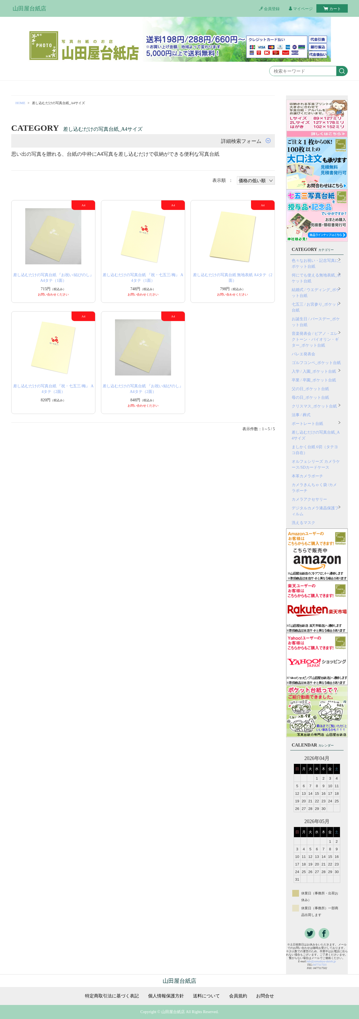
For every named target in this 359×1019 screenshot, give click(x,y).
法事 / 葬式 (301, 415)
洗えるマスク (303, 523)
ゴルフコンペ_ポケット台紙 (316, 363)
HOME (20, 103)
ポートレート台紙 (307, 424)
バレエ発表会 (303, 354)
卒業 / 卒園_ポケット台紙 (314, 380)
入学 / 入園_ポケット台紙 (314, 371)
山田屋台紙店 (29, 8)
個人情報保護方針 (166, 996)
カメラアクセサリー (309, 499)
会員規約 (238, 996)
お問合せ (265, 996)
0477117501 (320, 964)
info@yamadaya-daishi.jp (321, 961)
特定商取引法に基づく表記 (112, 996)
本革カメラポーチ (307, 476)
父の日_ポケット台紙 (310, 389)
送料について (206, 996)
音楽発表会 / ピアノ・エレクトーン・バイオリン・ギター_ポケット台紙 (315, 339)
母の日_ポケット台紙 (310, 397)
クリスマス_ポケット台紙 (314, 406)
